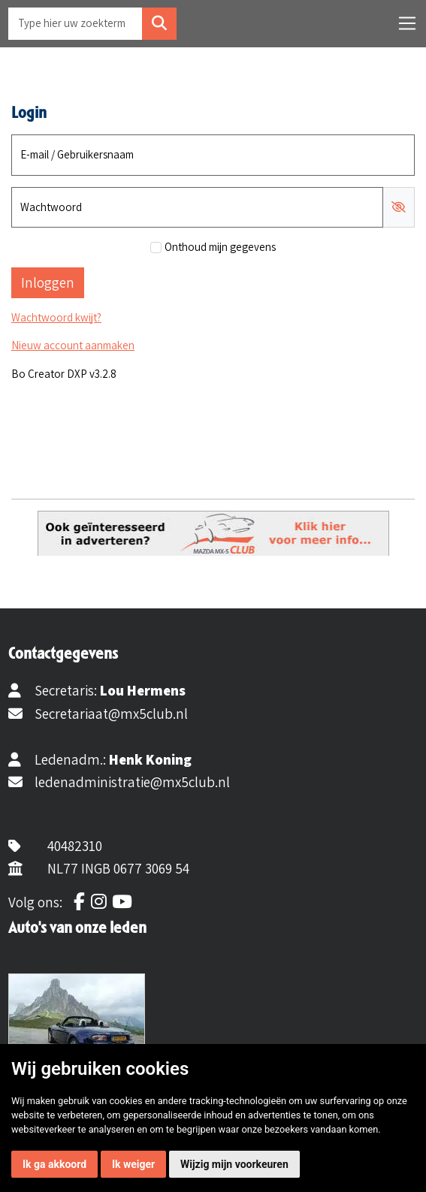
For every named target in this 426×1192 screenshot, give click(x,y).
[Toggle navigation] (407, 23)
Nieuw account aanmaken (72, 345)
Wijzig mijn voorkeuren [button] (234, 1164)
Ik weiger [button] (133, 1164)
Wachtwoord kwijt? (56, 317)
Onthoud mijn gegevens (220, 247)
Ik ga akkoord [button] (54, 1164)
